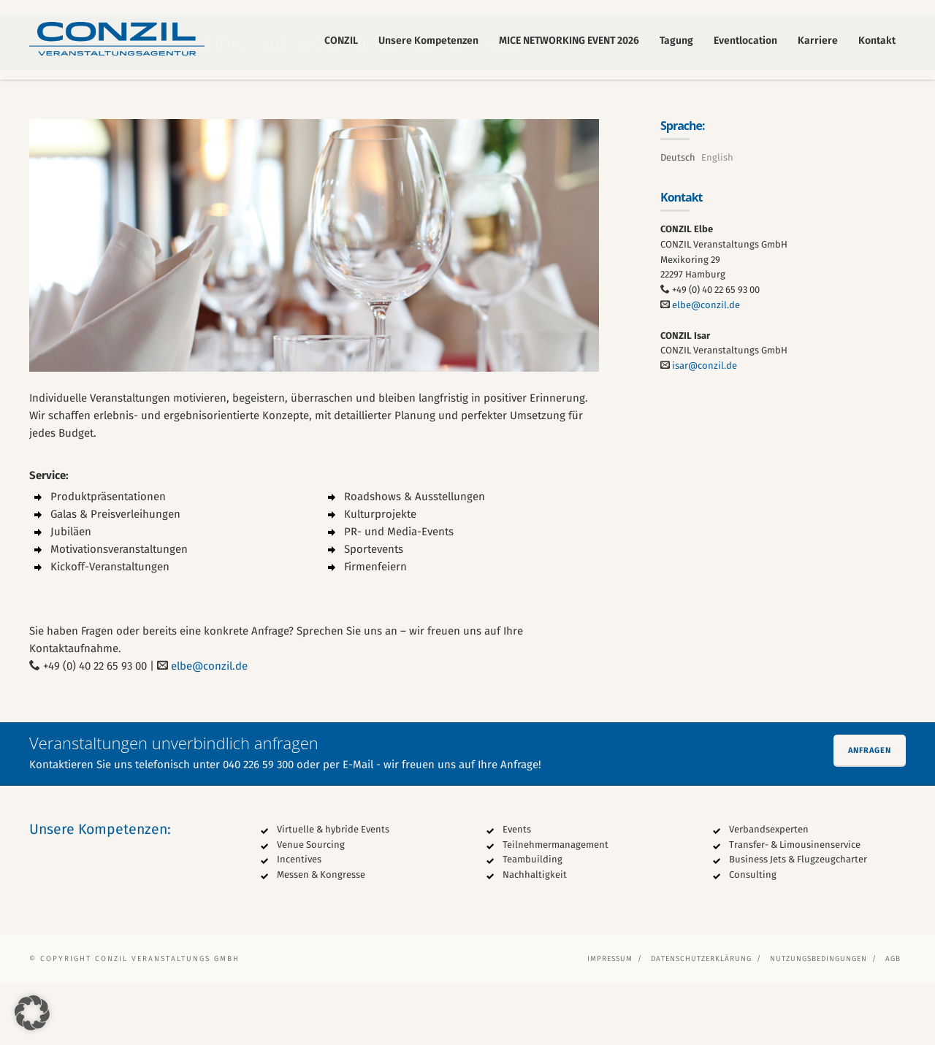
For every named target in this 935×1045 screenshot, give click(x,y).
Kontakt (877, 40)
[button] (32, 1013)
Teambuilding (532, 921)
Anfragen (869, 812)
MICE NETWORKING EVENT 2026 (569, 40)
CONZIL (341, 40)
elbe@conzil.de (209, 728)
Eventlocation (745, 40)
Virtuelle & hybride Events (333, 891)
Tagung (676, 40)
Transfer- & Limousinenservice (794, 906)
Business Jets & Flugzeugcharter (798, 921)
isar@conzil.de (704, 428)
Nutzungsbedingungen (818, 1021)
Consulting (752, 937)
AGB (893, 1021)
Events (517, 891)
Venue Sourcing (311, 906)
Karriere (818, 40)
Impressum (610, 1021)
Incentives (299, 921)
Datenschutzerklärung (701, 1021)
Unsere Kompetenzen (428, 40)
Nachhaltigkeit (535, 937)
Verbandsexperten (769, 891)
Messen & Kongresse (321, 937)
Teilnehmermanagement (555, 906)
